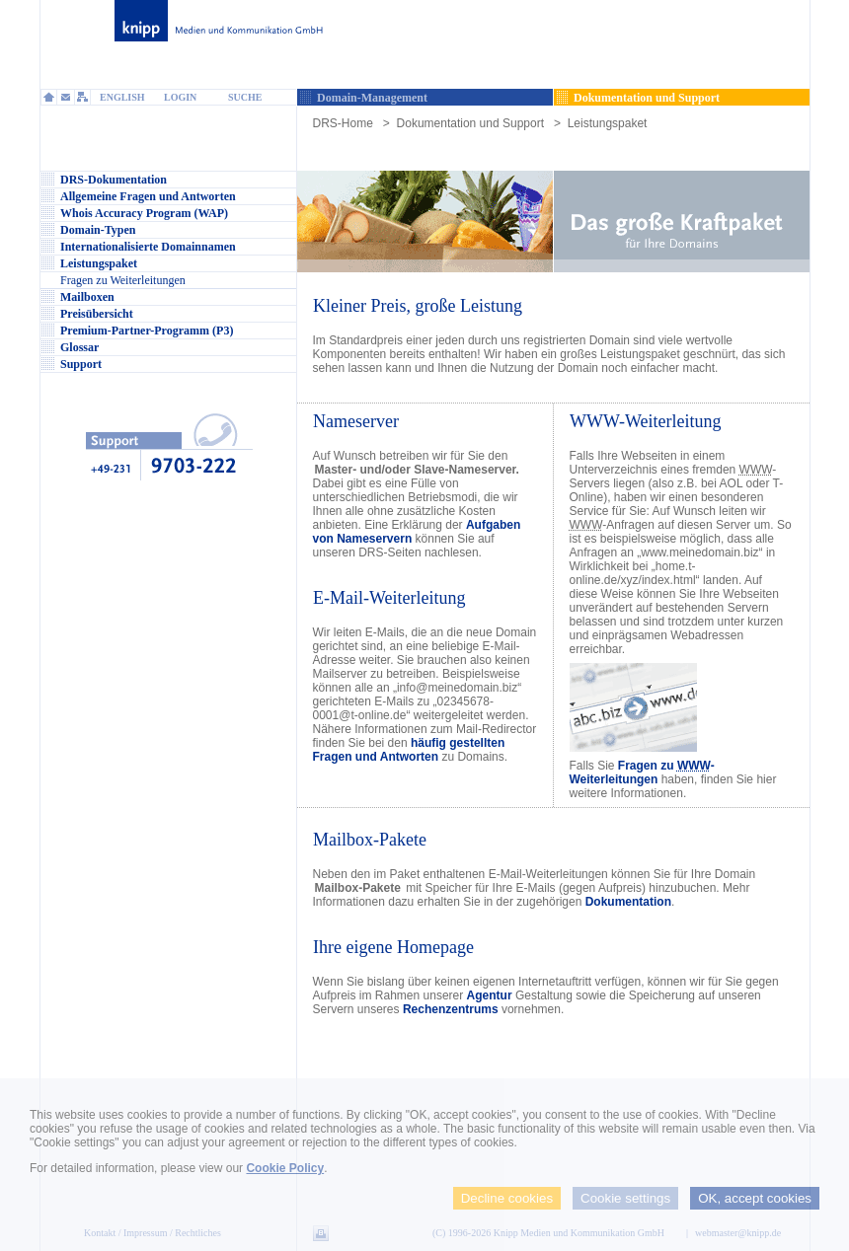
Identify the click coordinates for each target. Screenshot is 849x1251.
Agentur (489, 995)
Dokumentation (628, 902)
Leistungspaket (608, 123)
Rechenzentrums (451, 1009)
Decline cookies (507, 1198)
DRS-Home (343, 123)
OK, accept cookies (754, 1198)
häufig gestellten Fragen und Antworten (409, 750)
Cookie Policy (285, 1168)
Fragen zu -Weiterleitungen (642, 772)
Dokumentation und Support (470, 123)
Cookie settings (625, 1198)
